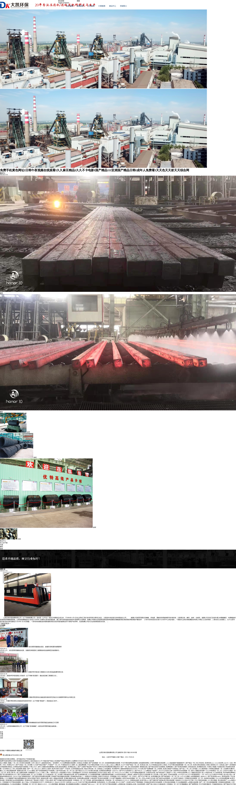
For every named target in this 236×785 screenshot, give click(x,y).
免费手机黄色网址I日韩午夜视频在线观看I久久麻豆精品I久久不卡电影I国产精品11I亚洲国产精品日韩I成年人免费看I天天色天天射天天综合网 (94, 170)
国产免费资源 (193, 784)
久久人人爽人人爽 (42, 772)
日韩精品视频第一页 (216, 769)
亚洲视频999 (77, 772)
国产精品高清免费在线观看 (41, 776)
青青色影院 (226, 776)
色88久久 (204, 776)
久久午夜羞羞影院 (194, 774)
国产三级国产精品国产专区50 (88, 767)
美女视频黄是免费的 (73, 784)
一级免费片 (56, 763)
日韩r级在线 (192, 767)
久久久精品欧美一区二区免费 (53, 774)
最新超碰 (62, 784)
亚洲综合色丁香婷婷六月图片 (35, 780)
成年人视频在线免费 (198, 770)
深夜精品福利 (135, 780)
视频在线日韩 (22, 770)
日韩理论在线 (151, 772)
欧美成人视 (144, 765)
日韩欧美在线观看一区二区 (194, 778)
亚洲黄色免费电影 (105, 770)
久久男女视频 (111, 782)
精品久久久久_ (43, 784)
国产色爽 (153, 780)
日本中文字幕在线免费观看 (87, 782)
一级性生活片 (54, 772)
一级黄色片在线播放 (91, 776)
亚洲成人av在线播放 (104, 769)
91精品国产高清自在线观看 (99, 778)
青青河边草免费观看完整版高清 (109, 767)
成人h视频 (3, 763)
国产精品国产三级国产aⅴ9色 (166, 772)
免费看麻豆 (170, 767)
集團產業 (80, 6)
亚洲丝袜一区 (110, 780)
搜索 (78, 1)
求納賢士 (123, 6)
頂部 (1, 738)
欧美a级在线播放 (61, 767)
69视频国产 (32, 772)
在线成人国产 (224, 765)
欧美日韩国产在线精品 (171, 769)
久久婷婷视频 (53, 784)
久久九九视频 (185, 776)
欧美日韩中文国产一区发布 (61, 769)
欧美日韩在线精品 (199, 765)
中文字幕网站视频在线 (137, 772)
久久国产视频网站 (115, 778)
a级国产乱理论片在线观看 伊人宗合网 (146, 774)
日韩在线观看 (172, 774)
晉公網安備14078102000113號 (12, 755)
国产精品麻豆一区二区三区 (170, 776)
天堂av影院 (49, 780)
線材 (1, 548)
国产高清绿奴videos (214, 776)
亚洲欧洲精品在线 (70, 778)
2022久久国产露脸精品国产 (22, 776)
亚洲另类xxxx (209, 763)
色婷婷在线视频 (209, 778)
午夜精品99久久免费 (68, 765)
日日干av (115, 770)
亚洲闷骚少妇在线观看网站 (15, 780)
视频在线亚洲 (196, 772)
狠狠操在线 (144, 767)
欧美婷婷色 (101, 782)
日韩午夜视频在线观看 (158, 763)
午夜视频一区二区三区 (29, 784)
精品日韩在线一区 (90, 769)
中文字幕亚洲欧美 (205, 784)
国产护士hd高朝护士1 (126, 770)
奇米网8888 (116, 769)
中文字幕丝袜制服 (201, 780)
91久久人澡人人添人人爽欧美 (111, 765)
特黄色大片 (11, 765)
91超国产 (155, 770)
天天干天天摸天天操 (166, 770)
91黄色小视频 (211, 767)
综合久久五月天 (60, 782)
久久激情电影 (203, 769)
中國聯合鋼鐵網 (10, 750)
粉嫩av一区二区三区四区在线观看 (19, 763)
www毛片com (182, 774)
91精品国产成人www (88, 784)
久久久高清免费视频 (223, 778)
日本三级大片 (36, 763)
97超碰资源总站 (217, 784)
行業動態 (101, 6)
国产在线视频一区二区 (96, 763)
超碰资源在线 (46, 763)
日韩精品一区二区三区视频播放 (177, 784)
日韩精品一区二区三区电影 (82, 780)
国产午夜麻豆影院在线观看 (63, 780)
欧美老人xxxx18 (72, 782)
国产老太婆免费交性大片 (8, 774)
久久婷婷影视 (218, 772)
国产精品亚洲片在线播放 (157, 767)
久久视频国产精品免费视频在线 (16, 778)
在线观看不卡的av (65, 772)
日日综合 (85, 772)
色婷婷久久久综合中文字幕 (184, 780)
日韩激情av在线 (131, 784)
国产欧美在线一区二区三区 (65, 770)
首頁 (1, 732)
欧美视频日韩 (156, 776)
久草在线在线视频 (169, 782)
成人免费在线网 (21, 772)
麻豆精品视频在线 (98, 780)
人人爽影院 (147, 770)
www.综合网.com (220, 763)
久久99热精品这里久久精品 (158, 765)
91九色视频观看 (181, 782)
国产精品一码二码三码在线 (195, 763)
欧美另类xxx (144, 780)
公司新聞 (91, 6)
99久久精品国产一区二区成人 (127, 776)
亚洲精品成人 (72, 767)
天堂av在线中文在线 (149, 778)
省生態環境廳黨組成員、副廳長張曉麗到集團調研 (45, 647)
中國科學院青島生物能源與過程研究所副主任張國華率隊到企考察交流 (51, 697)
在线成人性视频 (82, 763)
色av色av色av (228, 774)
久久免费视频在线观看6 (68, 763)
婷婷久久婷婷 (46, 769)
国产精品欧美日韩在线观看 (165, 780)
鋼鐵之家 (19, 750)
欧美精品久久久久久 (123, 780)
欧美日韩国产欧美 (34, 778)
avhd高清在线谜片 (121, 774)
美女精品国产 (222, 780)
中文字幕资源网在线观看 (129, 763)
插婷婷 (130, 774)
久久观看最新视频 (94, 774)
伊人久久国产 (121, 782)
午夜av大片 (33, 767)
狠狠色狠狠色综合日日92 (129, 769)
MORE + (3, 652)
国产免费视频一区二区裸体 (153, 769)
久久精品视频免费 (10, 770)
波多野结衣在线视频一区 (181, 770)
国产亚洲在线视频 (181, 767)
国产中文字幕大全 (144, 776)
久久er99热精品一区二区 (214, 770)
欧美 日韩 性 (11, 772)
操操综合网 (45, 778)
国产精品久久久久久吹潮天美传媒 (87, 770)
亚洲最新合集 (201, 767)
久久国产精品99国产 (40, 765)
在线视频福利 (195, 776)
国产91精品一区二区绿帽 (24, 765)
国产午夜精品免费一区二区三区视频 (30, 774)
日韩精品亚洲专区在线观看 (153, 782)
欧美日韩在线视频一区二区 (132, 778)
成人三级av (26, 782)
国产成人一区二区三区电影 (188, 769)
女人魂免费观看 (81, 765)
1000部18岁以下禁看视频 (134, 782)
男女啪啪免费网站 (229, 772)
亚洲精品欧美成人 (77, 776)
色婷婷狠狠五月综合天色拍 (98, 772)
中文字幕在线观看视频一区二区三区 (180, 765)
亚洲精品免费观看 (224, 782)
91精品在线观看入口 (184, 772)
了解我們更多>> (5, 623)
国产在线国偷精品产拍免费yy (46, 770)
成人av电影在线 (207, 772)
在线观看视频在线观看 (112, 763)
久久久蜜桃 (31, 770)
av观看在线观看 (193, 782)
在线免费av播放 (21, 769)
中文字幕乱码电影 (93, 765)
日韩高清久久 (49, 782)
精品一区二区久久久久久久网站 (118, 772)
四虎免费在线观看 (83, 778)
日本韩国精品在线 (77, 769)
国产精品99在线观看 (163, 778)
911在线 (140, 769)
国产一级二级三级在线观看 (130, 767)
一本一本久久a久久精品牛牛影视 (212, 774)
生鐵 (1, 545)
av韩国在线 (121, 784)
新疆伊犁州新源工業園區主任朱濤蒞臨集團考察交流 (45, 672)
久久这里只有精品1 (177, 778)
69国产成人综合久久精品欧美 (156, 784)
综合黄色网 (141, 784)
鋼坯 (1, 546)
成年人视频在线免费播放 (46, 767)
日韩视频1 (113, 776)
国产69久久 (139, 770)
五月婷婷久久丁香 (9, 769)
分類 (1, 736)
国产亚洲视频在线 (81, 774)
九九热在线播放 (15, 784)
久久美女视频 (212, 780)
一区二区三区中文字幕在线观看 (106, 784)
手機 (1, 734)
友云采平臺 (4, 543)
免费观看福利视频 (107, 774)
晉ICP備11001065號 (130, 752)
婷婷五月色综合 (103, 776)
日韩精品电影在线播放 (21, 767)
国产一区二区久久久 (34, 769)
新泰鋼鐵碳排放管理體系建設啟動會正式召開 (43, 722)
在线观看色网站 (144, 763)
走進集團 (69, 6)
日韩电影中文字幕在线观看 (12, 782)
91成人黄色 (163, 774)
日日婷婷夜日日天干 (37, 782)
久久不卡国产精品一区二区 (130, 765)
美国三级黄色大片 (212, 765)
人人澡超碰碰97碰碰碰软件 (175, 763)
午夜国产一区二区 (54, 765)
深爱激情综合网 (68, 774)
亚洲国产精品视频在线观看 (60, 776)
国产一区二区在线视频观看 (208, 782)
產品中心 (112, 6)
